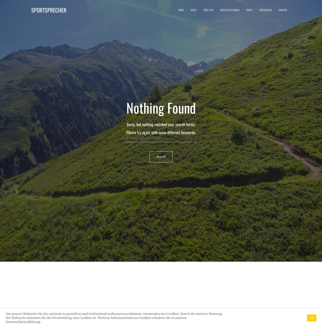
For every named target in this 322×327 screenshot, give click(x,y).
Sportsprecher (48, 10)
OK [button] (312, 318)
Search (161, 156)
